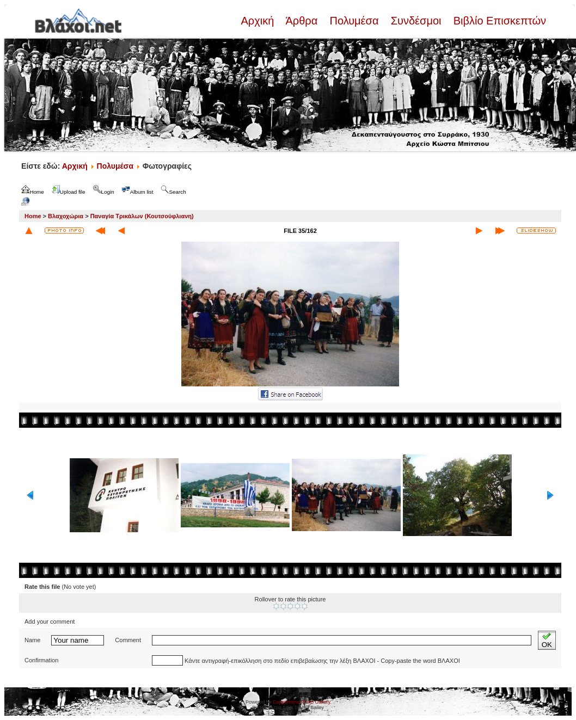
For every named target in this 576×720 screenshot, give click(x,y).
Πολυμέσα (354, 21)
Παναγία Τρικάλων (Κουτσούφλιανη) (142, 216)
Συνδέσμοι (416, 21)
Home (32, 216)
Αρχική (259, 21)
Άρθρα (302, 21)
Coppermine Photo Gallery (301, 702)
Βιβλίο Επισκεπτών (498, 21)
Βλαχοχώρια (65, 216)
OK (547, 640)
